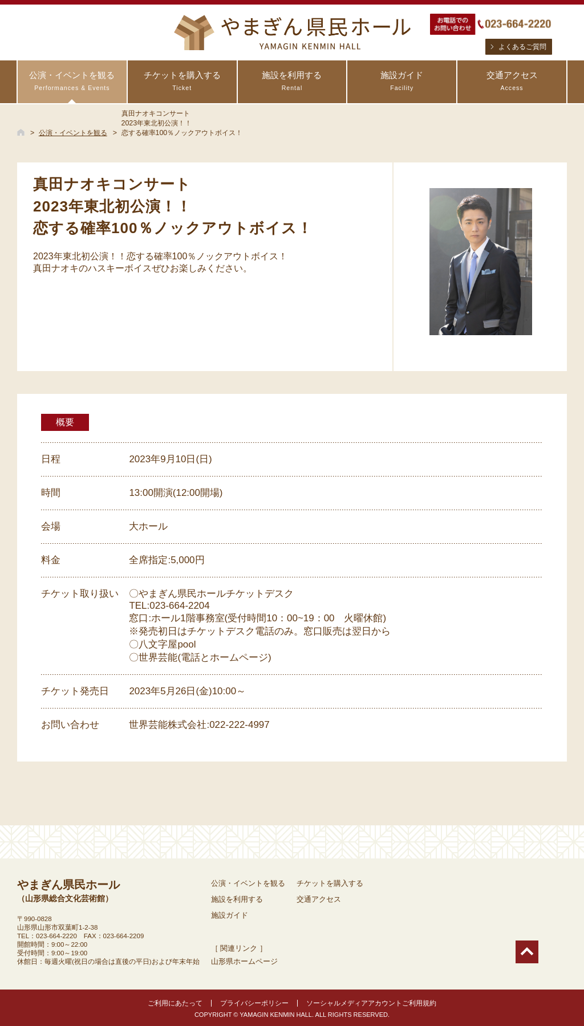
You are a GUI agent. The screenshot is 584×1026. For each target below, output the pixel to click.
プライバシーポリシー (254, 1003)
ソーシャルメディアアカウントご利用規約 (371, 1003)
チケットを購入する (182, 81)
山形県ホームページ (244, 961)
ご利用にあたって (175, 1003)
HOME (21, 132)
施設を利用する (292, 81)
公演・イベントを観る (72, 81)
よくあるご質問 (522, 47)
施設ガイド (401, 81)
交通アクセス (511, 81)
